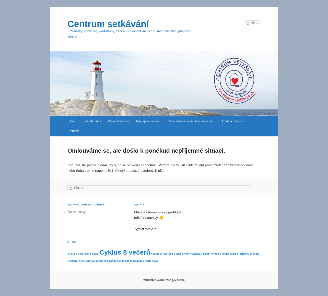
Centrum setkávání (108, 24)
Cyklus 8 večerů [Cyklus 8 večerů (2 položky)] (124, 252)
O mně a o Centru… (233, 121)
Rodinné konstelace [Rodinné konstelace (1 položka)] (78, 260)
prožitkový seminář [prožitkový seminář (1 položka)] (248, 253)
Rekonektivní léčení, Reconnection (190, 121)
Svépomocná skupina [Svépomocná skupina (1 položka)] (103, 260)
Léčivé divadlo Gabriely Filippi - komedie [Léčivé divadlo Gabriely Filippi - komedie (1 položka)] (197, 253)
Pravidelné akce (118, 121)
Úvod (72, 121)
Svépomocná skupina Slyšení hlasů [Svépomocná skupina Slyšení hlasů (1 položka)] (138, 260)
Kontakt (74, 131)
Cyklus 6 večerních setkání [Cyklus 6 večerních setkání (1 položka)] (82, 253)
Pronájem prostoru (148, 121)
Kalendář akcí (92, 121)
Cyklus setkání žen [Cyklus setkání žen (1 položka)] (162, 253)
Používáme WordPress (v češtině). (164, 280)
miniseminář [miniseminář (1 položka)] (229, 253)
